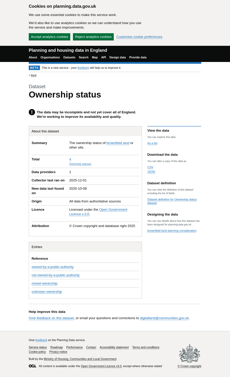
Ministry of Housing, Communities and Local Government (80, 358)
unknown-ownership (47, 291)
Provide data (137, 57)
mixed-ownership (45, 283)
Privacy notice (58, 351)
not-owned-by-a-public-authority (56, 275)
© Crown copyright (189, 366)
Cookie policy (37, 351)
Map (95, 57)
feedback (83, 67)
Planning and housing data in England (68, 50)
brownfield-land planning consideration (171, 230)
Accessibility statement (114, 347)
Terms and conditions (145, 347)
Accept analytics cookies (49, 37)
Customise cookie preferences (139, 36)
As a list (152, 143)
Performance (74, 347)
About (33, 57)
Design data (117, 57)
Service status (38, 347)
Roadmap (56, 347)
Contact (91, 347)
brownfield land (117, 143)
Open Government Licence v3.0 (101, 366)
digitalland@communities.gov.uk (164, 318)
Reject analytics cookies (93, 37)
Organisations (50, 57)
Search (83, 57)
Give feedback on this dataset (51, 318)
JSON (151, 171)
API (103, 57)
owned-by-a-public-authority (53, 267)
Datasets (69, 57)
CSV (150, 167)
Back (33, 75)
